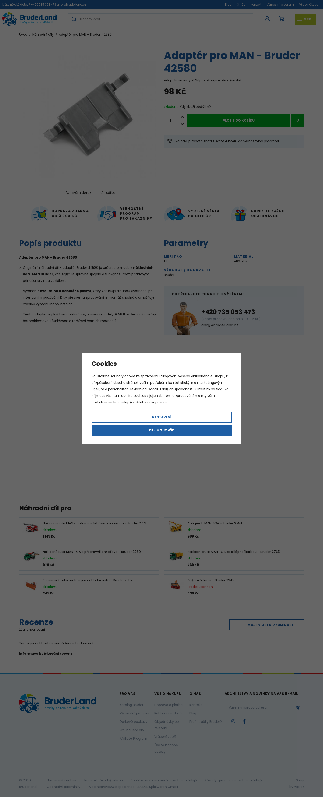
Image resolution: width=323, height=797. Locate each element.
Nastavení (161, 417)
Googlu (153, 389)
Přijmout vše (161, 430)
